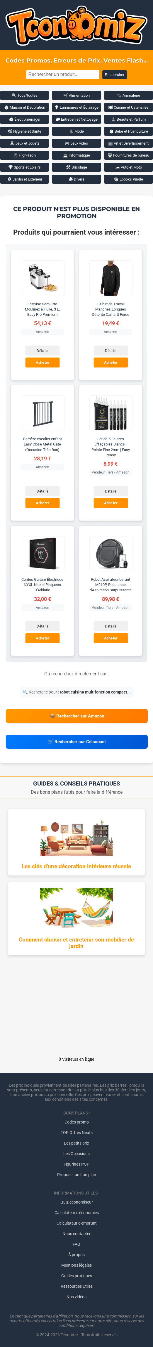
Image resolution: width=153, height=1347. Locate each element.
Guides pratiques (76, 1275)
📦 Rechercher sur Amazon (77, 716)
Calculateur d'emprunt (77, 1223)
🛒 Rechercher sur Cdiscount (77, 741)
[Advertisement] (76, 1008)
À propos (76, 1254)
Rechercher (114, 74)
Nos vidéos (76, 1296)
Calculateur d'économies (77, 1212)
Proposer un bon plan (76, 1174)
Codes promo (76, 1122)
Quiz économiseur (76, 1202)
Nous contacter (76, 1233)
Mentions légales (76, 1265)
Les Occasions (76, 1153)
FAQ (76, 1244)
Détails (42, 351)
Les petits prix (76, 1143)
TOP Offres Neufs (77, 1132)
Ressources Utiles (77, 1286)
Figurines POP (76, 1164)
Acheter (42, 362)
